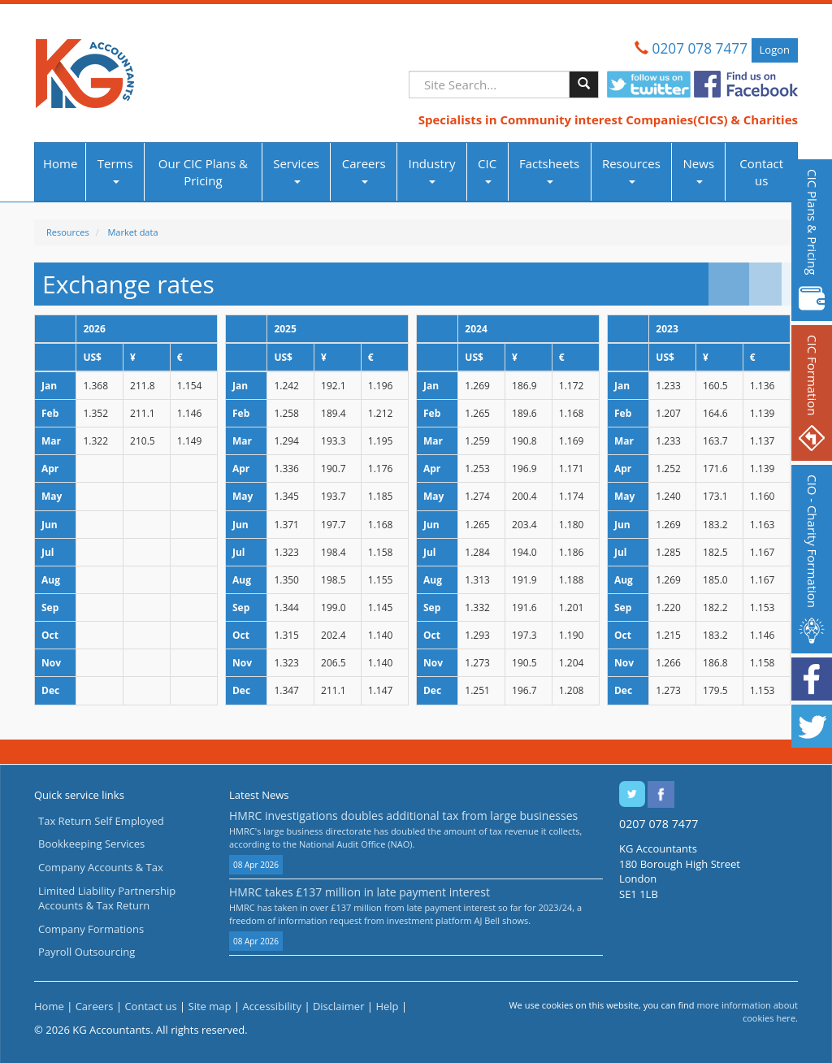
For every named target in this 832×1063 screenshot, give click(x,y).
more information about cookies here (747, 1011)
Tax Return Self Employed (101, 821)
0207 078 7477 (700, 48)
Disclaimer (339, 1006)
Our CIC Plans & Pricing (203, 172)
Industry (431, 169)
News (699, 169)
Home (60, 163)
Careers (364, 169)
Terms (115, 169)
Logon (775, 49)
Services (296, 169)
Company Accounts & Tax (100, 867)
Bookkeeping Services (91, 843)
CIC (487, 169)
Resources (631, 169)
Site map (210, 1006)
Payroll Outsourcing (86, 951)
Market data (132, 232)
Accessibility (271, 1006)
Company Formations (91, 929)
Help (386, 1006)
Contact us (761, 172)
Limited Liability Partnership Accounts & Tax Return (107, 898)
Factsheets (549, 169)
